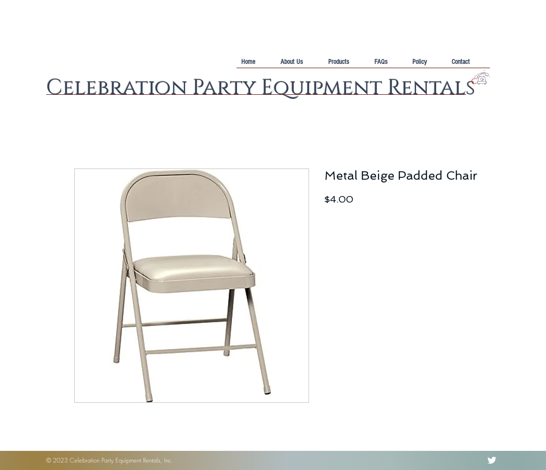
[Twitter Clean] (492, 460)
